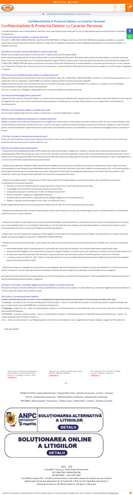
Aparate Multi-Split (66, 393)
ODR (70, 466)
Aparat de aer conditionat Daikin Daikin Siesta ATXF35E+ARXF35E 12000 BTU (65, 372)
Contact (90, 400)
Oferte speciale (38, 400)
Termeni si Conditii (104, 400)
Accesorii (109, 393)
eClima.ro (60, 469)
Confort (99, 393)
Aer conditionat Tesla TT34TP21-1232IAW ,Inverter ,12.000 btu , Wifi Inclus (105, 372)
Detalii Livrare (66, 400)
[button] (65, 383)
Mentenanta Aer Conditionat (70, 397)
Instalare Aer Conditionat (44, 397)
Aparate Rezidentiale (46, 393)
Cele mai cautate (12, 329)
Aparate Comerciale (85, 393)
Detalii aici (113, 493)
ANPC (63, 466)
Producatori (52, 400)
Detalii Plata (79, 400)
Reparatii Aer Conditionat (96, 397)
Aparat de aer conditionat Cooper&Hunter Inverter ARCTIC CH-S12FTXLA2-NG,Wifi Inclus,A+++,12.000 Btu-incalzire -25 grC (23, 373)
